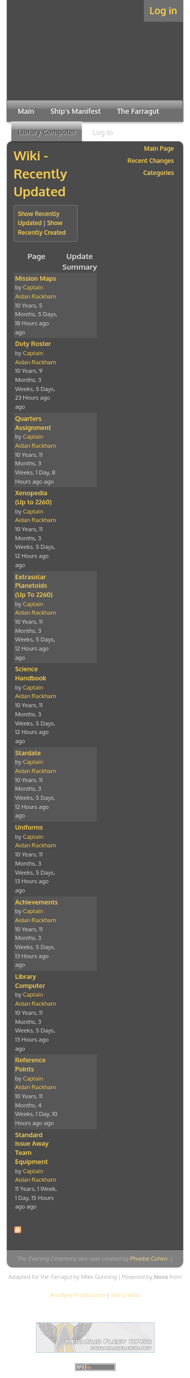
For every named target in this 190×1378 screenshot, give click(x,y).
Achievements (36, 902)
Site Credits (125, 1295)
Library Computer (30, 980)
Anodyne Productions (77, 1295)
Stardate (28, 753)
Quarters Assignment (33, 423)
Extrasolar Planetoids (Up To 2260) (34, 585)
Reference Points (30, 1064)
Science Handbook (31, 673)
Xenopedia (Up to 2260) (33, 497)
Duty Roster (33, 343)
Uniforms (29, 827)
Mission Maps (35, 278)
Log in (163, 10)
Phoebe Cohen (149, 1258)
